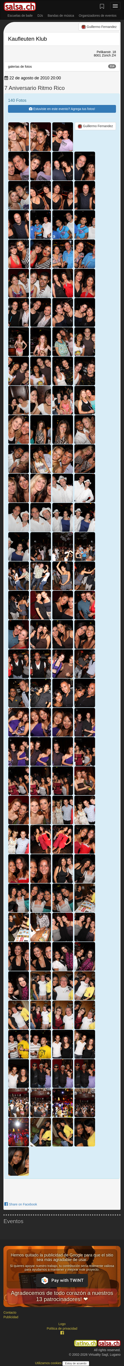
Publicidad (10, 1317)
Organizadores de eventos (97, 15)
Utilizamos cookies (48, 1363)
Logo (61, 1324)
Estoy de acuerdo (75, 1363)
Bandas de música (61, 15)
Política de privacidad (62, 1328)
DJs (40, 15)
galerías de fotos (62, 66)
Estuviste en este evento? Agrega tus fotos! (62, 109)
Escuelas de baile (20, 15)
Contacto (9, 1312)
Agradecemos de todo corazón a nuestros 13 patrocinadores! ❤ (62, 1296)
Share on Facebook (20, 1204)
